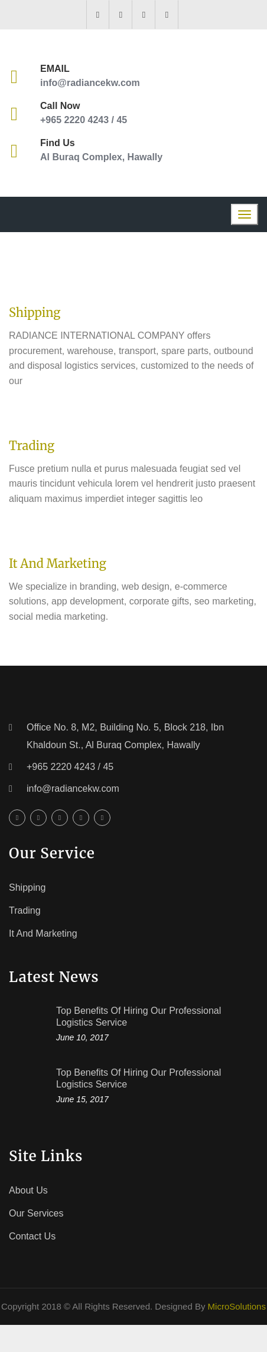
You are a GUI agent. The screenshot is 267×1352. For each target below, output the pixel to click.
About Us (28, 1190)
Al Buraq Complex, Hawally (101, 157)
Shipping (34, 312)
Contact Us (32, 1236)
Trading (31, 445)
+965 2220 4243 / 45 (83, 120)
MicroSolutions (237, 1306)
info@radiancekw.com (90, 83)
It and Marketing (57, 563)
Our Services (36, 1213)
